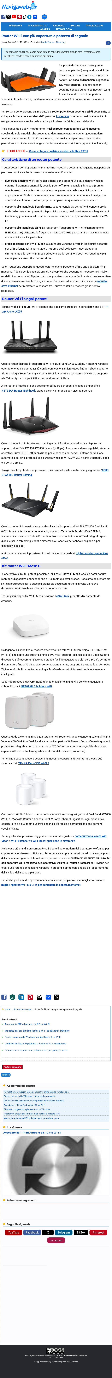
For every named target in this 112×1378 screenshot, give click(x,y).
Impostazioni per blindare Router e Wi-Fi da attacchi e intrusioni (37, 1030)
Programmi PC (37, 25)
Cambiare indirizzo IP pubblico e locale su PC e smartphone (35, 1043)
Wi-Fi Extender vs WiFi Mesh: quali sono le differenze (43, 840)
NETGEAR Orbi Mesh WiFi (36, 686)
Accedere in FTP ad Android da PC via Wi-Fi (27, 1024)
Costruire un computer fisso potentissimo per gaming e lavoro (36, 1050)
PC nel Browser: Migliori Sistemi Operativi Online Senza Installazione (36, 1092)
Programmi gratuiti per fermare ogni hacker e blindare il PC (32, 1113)
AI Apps (45, 29)
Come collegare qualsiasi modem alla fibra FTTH (58, 151)
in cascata (62, 116)
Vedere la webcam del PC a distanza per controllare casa (31, 1118)
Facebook (32, 1232)
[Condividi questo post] (108, 43)
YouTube (13, 1232)
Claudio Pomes (47, 42)
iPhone (75, 25)
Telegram (64, 1232)
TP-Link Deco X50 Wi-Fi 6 (33, 763)
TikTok (81, 1232)
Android (59, 25)
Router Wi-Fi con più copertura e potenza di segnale (44, 36)
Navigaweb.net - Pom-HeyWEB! (40, 1355)
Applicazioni (94, 25)
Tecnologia (64, 29)
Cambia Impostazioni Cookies (65, 1362)
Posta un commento (12, 1067)
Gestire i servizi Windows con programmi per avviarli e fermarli (34, 1100)
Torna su (6, 1075)
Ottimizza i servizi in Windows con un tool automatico (29, 1096)
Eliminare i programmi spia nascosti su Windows (27, 1109)
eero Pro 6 (62, 596)
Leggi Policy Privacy (42, 1362)
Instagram (56, 1240)
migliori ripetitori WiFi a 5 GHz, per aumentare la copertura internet (40, 884)
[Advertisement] (56, 924)
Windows (15, 25)
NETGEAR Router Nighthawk (18, 390)
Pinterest (98, 1232)
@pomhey (60, 42)
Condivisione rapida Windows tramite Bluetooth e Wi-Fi (33, 1037)
